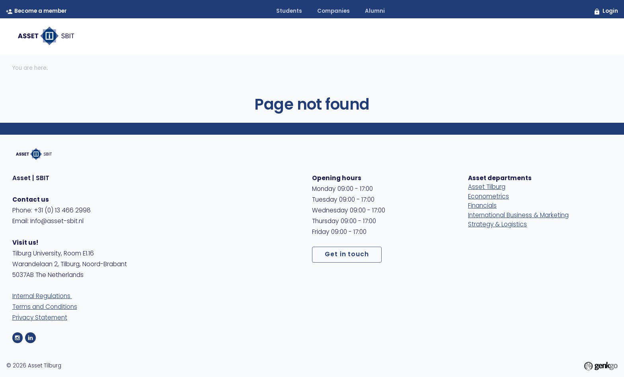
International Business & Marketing (518, 215)
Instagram (17, 337)
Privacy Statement (39, 318)
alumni (375, 11)
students (289, 11)
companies (333, 11)
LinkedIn (30, 337)
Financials (482, 206)
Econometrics (488, 197)
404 (598, 36)
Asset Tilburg (486, 187)
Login (610, 11)
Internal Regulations (42, 296)
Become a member (40, 11)
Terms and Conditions (44, 307)
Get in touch (347, 254)
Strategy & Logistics (497, 225)
